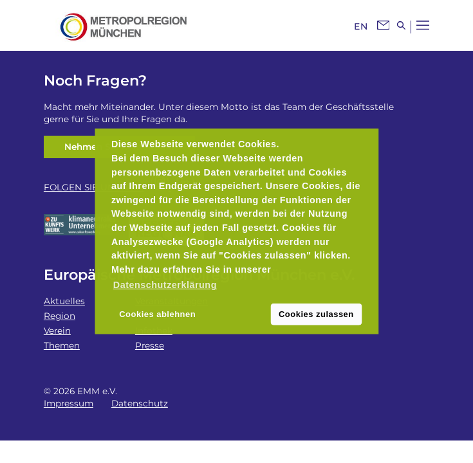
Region (59, 316)
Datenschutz (139, 403)
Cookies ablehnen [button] (157, 314)
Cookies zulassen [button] (316, 314)
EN (360, 26)
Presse (149, 345)
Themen (62, 345)
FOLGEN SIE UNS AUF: (94, 187)
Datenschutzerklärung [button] (165, 285)
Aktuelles (64, 301)
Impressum (68, 403)
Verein (57, 330)
